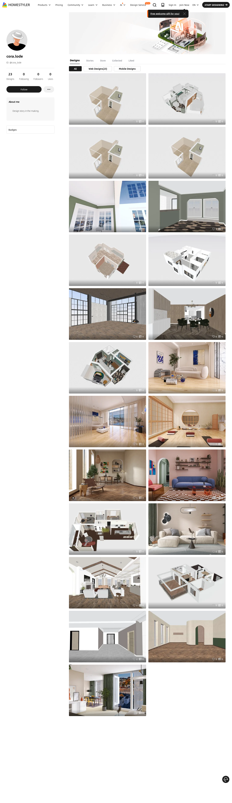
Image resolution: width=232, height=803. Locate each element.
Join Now (184, 5)
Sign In (172, 5)
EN (196, 5)
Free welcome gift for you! (164, 13)
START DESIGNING (215, 5)
